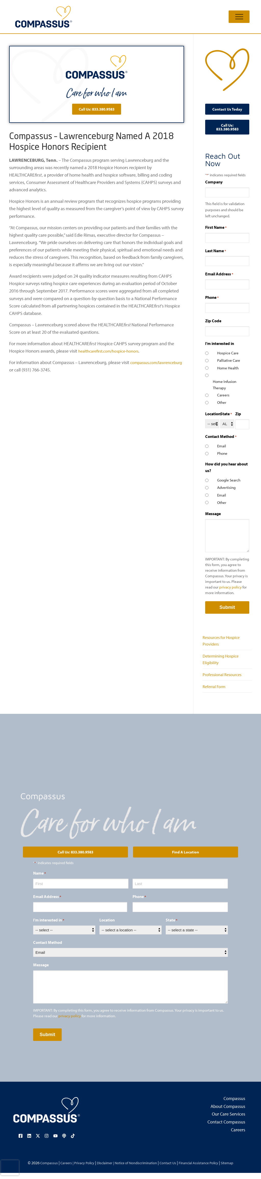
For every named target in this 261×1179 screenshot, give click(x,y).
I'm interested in (48, 926)
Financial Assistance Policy (206, 1168)
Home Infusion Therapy (224, 384)
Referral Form (215, 692)
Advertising (226, 487)
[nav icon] (239, 16)
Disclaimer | (102, 1168)
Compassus (234, 1104)
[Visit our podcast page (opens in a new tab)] (63, 1142)
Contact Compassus (226, 1128)
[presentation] (10, 1167)
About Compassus (228, 1112)
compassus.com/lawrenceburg (38, 370)
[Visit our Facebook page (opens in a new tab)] (22, 1142)
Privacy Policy (77, 1168)
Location (212, 413)
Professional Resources (224, 679)
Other (221, 402)
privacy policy (230, 587)
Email (221, 446)
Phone (212, 297)
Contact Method (47, 948)
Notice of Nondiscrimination (136, 1168)
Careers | (57, 1168)
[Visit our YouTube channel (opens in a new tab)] (55, 1142)
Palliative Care (228, 360)
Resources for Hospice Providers (224, 641)
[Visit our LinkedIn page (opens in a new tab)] (30, 1142)
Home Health (228, 368)
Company (214, 181)
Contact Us (172, 1168)
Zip (238, 413)
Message (213, 513)
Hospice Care (228, 353)
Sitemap (238, 1168)
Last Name (215, 251)
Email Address (219, 274)
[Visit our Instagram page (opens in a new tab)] (47, 1142)
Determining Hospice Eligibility (223, 662)
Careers (223, 395)
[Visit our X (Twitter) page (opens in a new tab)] (38, 1142)
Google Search (228, 480)
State (226, 414)
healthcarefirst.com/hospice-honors (112, 351)
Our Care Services (228, 1120)
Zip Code (213, 320)
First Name (216, 227)
